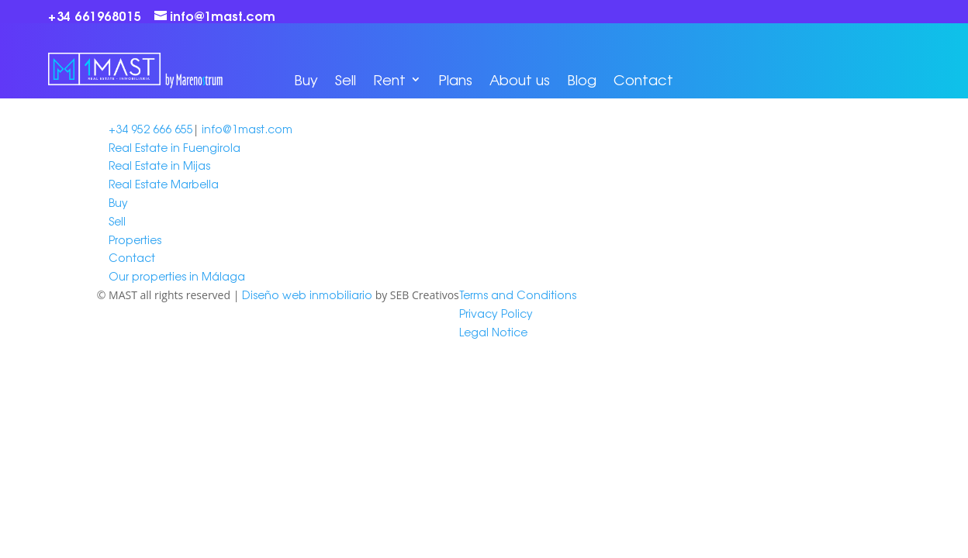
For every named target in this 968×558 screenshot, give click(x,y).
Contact (643, 79)
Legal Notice (493, 331)
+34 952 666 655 (151, 128)
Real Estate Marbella (164, 183)
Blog (581, 79)
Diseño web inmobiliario (307, 294)
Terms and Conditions (517, 294)
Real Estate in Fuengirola (174, 147)
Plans (455, 79)
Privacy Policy (496, 313)
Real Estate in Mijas (159, 165)
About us (519, 79)
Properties (135, 239)
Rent (389, 79)
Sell (345, 79)
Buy (306, 79)
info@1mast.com (247, 128)
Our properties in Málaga (177, 276)
